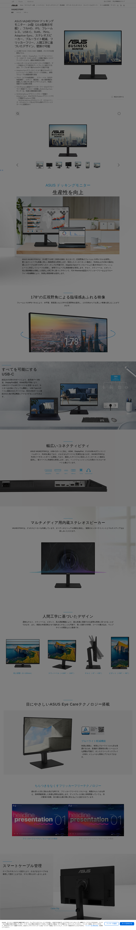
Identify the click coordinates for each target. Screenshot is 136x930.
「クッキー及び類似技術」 (92, 925)
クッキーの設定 (111, 924)
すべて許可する (127, 924)
